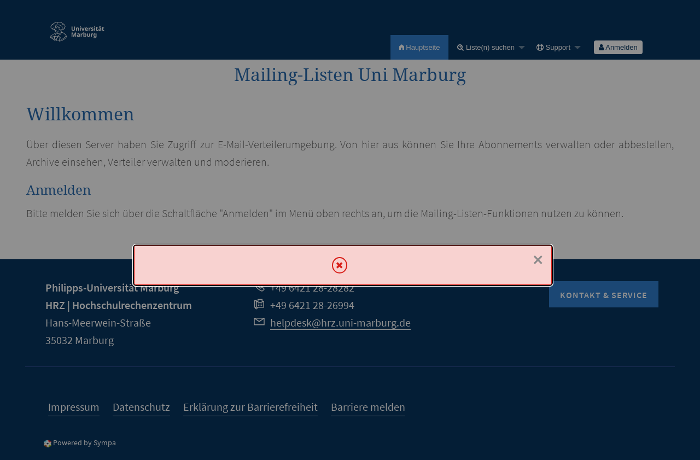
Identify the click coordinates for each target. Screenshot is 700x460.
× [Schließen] (538, 259)
